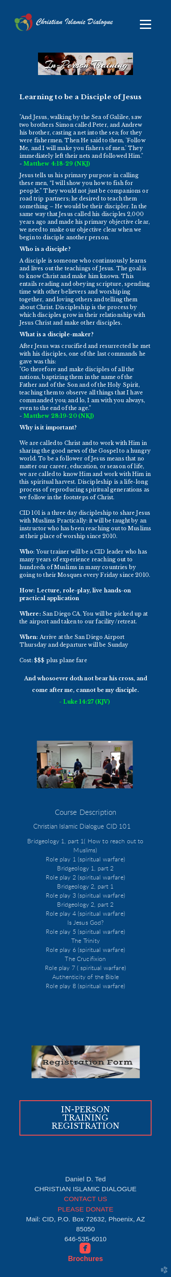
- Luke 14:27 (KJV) (85, 701)
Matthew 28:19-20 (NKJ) (58, 416)
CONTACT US (85, 1198)
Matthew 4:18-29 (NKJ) (56, 163)
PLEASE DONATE (85, 1209)
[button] (85, 1118)
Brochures (85, 1258)
